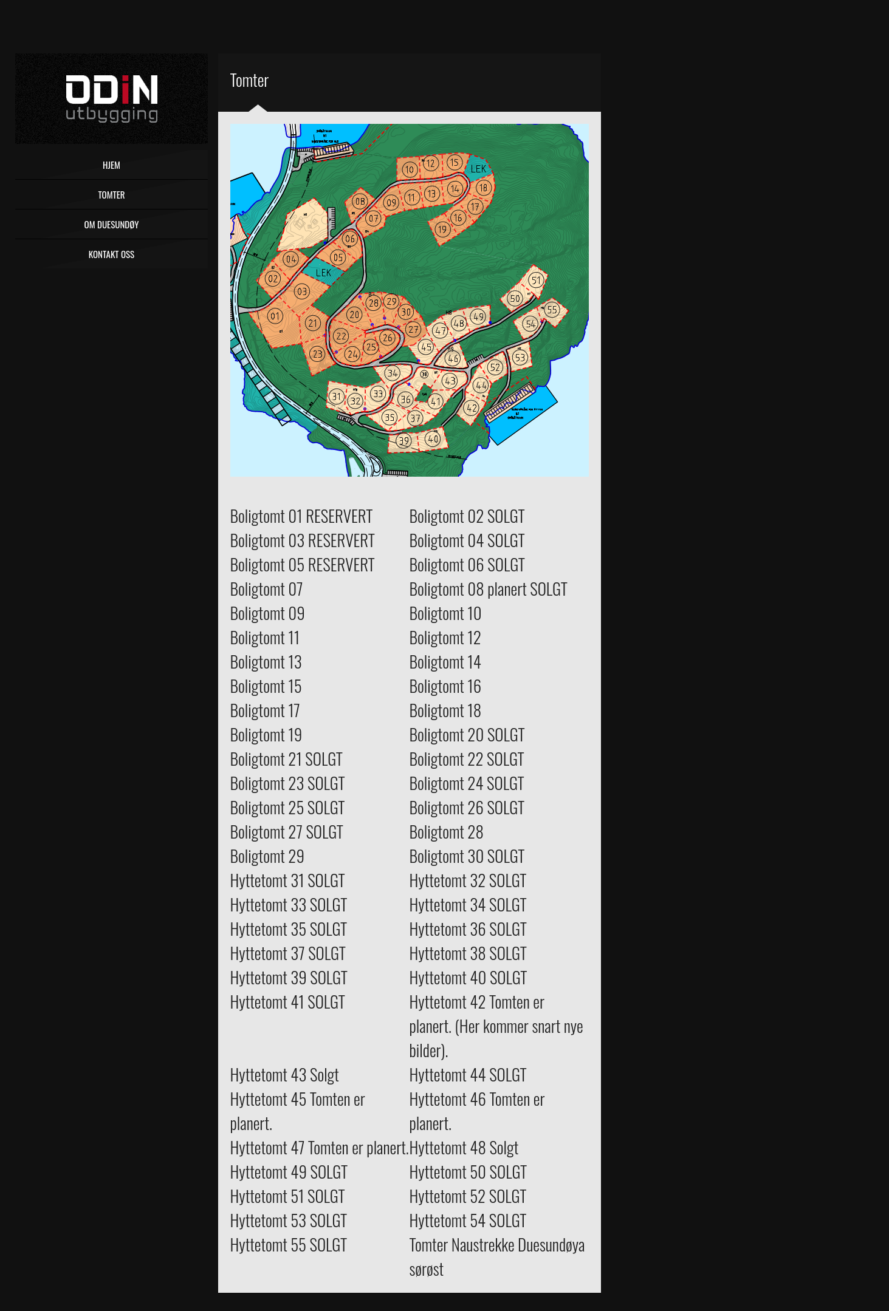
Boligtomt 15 (266, 685)
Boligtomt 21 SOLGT (286, 758)
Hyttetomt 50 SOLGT (468, 1171)
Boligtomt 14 (445, 661)
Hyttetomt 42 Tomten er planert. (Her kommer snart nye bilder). (496, 1025)
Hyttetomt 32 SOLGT (468, 880)
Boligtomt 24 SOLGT (467, 783)
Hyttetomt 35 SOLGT (289, 928)
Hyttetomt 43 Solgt (284, 1074)
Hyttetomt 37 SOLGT (288, 953)
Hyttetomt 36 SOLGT (468, 928)
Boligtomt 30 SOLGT (467, 855)
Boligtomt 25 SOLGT (287, 807)
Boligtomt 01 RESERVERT (301, 515)
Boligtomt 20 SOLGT (467, 734)
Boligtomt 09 (267, 613)
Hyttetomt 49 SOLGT (289, 1171)
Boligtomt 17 (265, 710)
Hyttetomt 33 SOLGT (289, 904)
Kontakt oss (111, 253)
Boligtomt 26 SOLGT (467, 807)
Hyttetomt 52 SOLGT (468, 1195)
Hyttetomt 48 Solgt (464, 1147)
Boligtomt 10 (446, 613)
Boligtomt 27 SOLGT (287, 831)
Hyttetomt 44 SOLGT (468, 1074)
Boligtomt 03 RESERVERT (302, 540)
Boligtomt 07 (266, 588)
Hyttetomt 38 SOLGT (468, 953)
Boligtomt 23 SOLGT (287, 783)
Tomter (111, 194)
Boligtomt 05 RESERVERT (302, 564)
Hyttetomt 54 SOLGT (468, 1220)
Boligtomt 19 (266, 734)
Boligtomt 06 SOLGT (467, 564)
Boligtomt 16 (446, 685)
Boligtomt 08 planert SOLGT (489, 588)
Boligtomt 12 (445, 637)
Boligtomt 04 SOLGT (467, 540)
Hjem (111, 164)
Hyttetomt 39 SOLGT (289, 977)
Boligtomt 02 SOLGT (467, 515)
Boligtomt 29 (267, 855)
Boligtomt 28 (447, 831)
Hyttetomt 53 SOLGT (289, 1220)
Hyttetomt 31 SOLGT (287, 880)
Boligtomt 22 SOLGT (467, 758)
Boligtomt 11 (265, 637)
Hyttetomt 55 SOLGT (289, 1244)
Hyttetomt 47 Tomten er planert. (319, 1147)
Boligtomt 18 (446, 710)
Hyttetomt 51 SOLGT (287, 1195)
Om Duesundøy (111, 224)
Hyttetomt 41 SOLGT (287, 1001)
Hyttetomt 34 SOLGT (468, 904)
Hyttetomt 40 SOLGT (468, 977)
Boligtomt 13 (266, 661)
